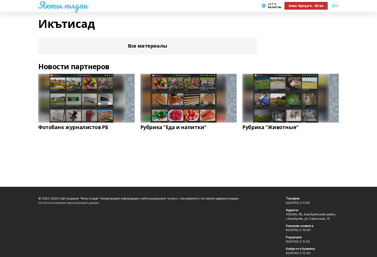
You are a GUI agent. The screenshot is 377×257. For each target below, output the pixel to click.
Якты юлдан (62, 5)
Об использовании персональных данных (68, 203)
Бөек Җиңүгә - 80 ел (306, 5)
